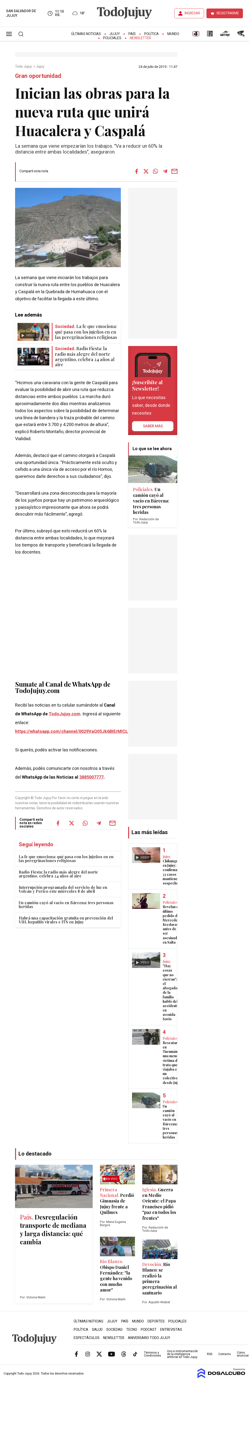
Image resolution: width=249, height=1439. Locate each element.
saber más (153, 426)
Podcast (149, 1329)
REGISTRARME (228, 13)
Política (151, 33)
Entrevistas (171, 1329)
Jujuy (114, 33)
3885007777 (91, 777)
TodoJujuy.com (64, 714)
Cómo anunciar (243, 1354)
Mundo (173, 33)
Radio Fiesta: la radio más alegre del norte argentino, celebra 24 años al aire (58, 873)
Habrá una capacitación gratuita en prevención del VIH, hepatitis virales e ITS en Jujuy (66, 919)
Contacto (224, 1354)
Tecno (131, 1329)
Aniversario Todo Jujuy (149, 1337)
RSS (209, 1354)
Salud (97, 1329)
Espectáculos (86, 1337)
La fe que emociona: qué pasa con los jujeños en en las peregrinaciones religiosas (66, 858)
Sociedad (114, 1329)
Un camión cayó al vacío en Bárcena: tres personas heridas (66, 904)
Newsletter (140, 38)
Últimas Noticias (86, 33)
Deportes (156, 1321)
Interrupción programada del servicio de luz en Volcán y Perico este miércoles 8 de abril (63, 889)
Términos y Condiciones (152, 1354)
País (132, 33)
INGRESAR (192, 13)
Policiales (112, 38)
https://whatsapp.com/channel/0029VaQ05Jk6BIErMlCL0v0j (75, 731)
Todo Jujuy (24, 66)
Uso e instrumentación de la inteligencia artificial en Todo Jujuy (182, 1354)
